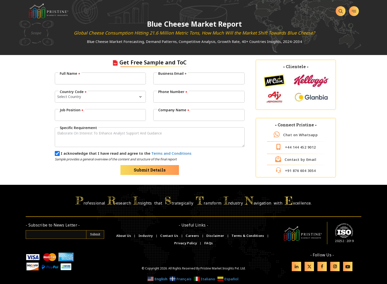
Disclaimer (215, 235)
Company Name (173, 110)
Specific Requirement (78, 127)
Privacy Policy (186, 243)
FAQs (208, 243)
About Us (124, 235)
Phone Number (172, 91)
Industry (145, 235)
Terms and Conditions (171, 153)
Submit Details (150, 170)
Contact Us (169, 235)
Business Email (172, 73)
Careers (193, 235)
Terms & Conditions (248, 235)
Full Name (70, 73)
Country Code (73, 91)
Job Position (71, 110)
